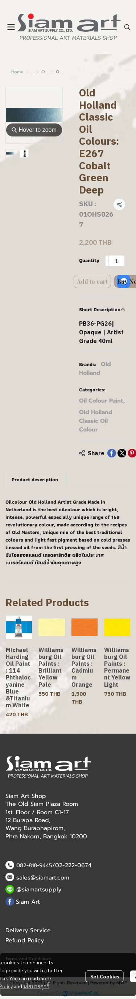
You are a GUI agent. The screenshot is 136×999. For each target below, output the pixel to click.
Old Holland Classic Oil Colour (95, 421)
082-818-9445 (34, 865)
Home (17, 72)
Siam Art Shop (25, 796)
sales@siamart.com (42, 877)
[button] (127, 27)
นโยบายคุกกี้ (36, 986)
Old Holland (95, 368)
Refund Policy (24, 940)
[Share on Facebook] (111, 453)
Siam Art (28, 902)
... (32, 72)
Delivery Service (28, 930)
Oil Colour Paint (102, 400)
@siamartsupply (38, 889)
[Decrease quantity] (107, 261)
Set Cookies (104, 976)
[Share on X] (122, 453)
